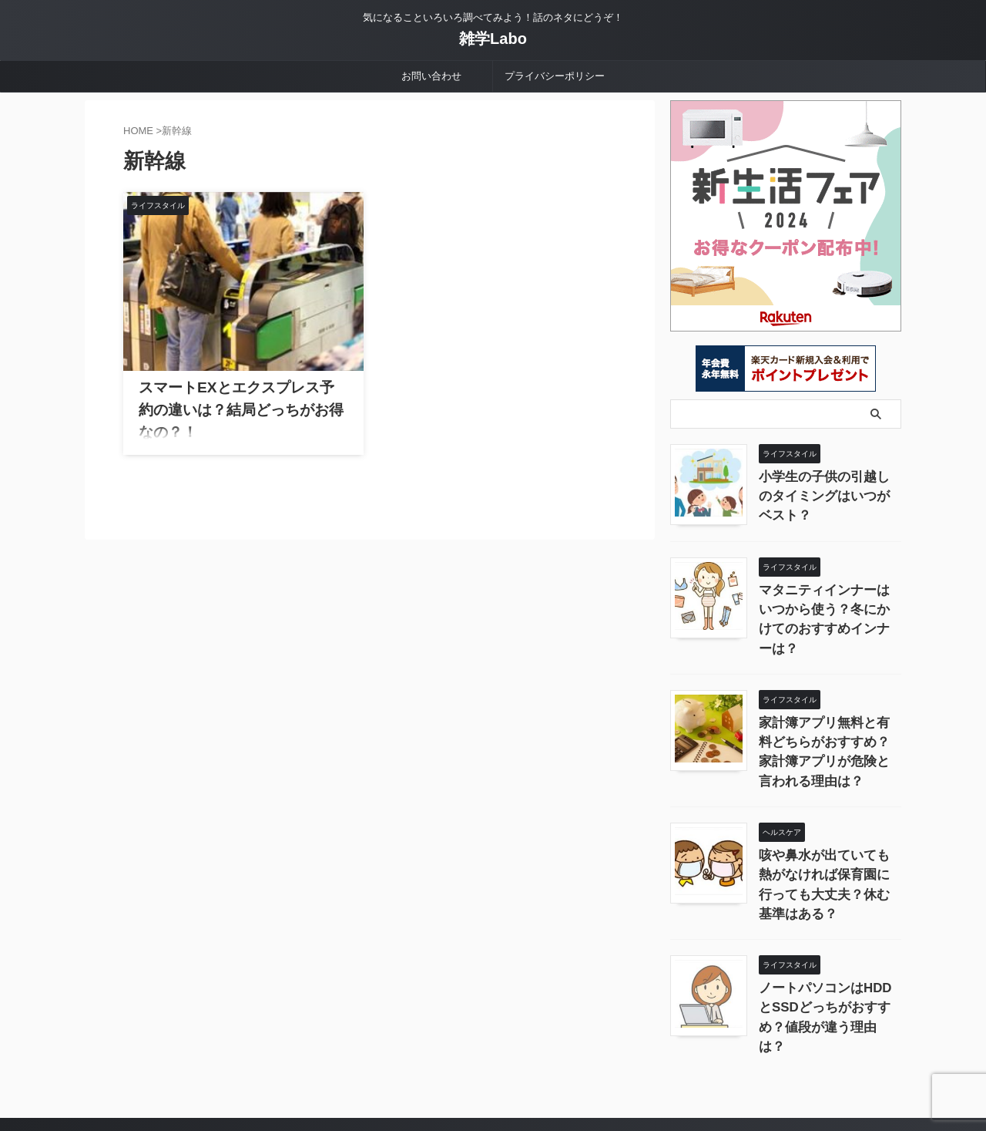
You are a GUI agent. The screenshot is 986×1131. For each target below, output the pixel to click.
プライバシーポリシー (555, 76)
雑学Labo (493, 38)
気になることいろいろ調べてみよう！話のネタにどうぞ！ (493, 1059)
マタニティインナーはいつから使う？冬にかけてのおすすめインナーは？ (829, 605)
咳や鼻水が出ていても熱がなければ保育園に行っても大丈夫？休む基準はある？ (829, 830)
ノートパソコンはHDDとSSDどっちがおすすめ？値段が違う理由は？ (829, 943)
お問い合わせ (431, 76)
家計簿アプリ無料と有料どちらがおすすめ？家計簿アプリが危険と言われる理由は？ (829, 718)
